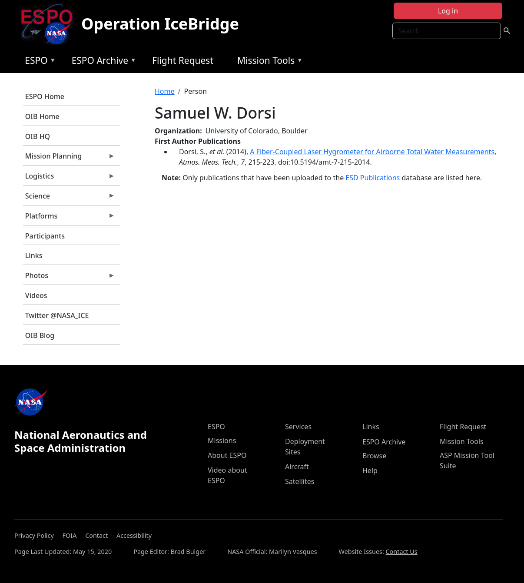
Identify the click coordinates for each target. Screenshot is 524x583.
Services (298, 426)
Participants (45, 236)
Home (165, 91)
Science (69, 198)
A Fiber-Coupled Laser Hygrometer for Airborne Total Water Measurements (372, 151)
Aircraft (297, 466)
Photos (69, 278)
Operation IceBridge (160, 23)
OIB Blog (39, 335)
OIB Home (42, 116)
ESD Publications (372, 177)
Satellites (299, 481)
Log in (448, 11)
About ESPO (227, 455)
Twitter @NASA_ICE (57, 315)
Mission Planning (69, 158)
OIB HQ (37, 136)
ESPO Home (44, 96)
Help (370, 470)
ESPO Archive (101, 62)
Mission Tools (268, 62)
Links (34, 255)
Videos (36, 295)
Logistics (69, 178)
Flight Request (182, 60)
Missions (222, 440)
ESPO (38, 62)
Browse (374, 455)
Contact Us (402, 551)
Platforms (69, 218)
